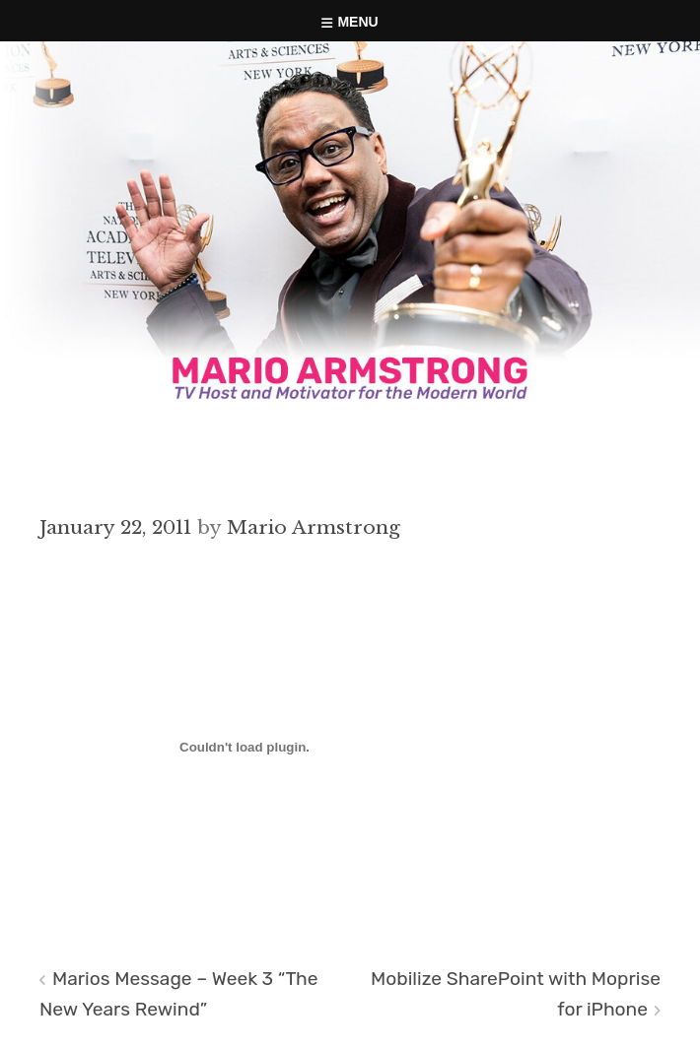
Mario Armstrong (313, 527)
